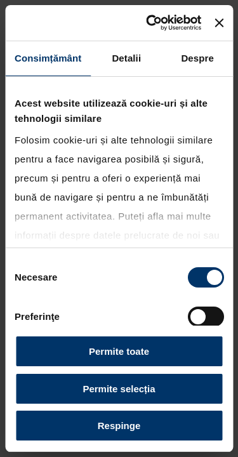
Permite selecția (119, 388)
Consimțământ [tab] (48, 58)
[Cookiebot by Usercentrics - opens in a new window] (150, 23)
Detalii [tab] (126, 58)
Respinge (119, 425)
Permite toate (119, 351)
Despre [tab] (197, 58)
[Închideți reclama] (219, 22)
